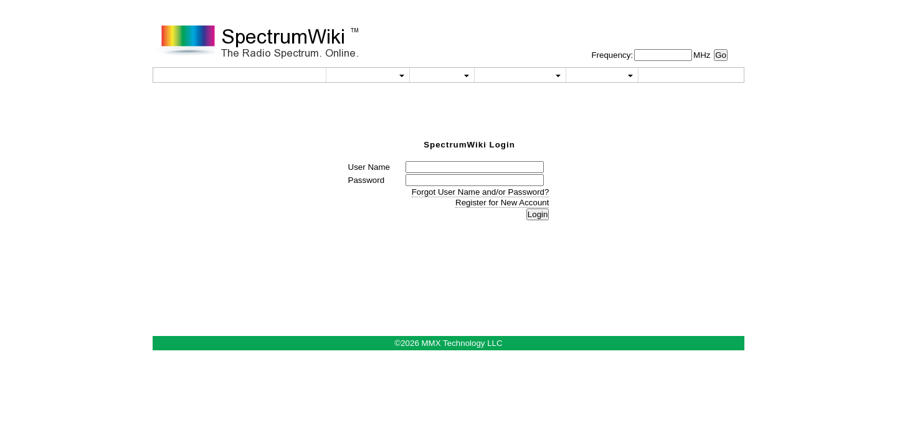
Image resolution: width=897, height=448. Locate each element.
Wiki (442, 75)
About (602, 75)
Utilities (368, 75)
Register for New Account (502, 202)
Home (292, 75)
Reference (520, 75)
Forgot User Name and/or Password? (480, 192)
